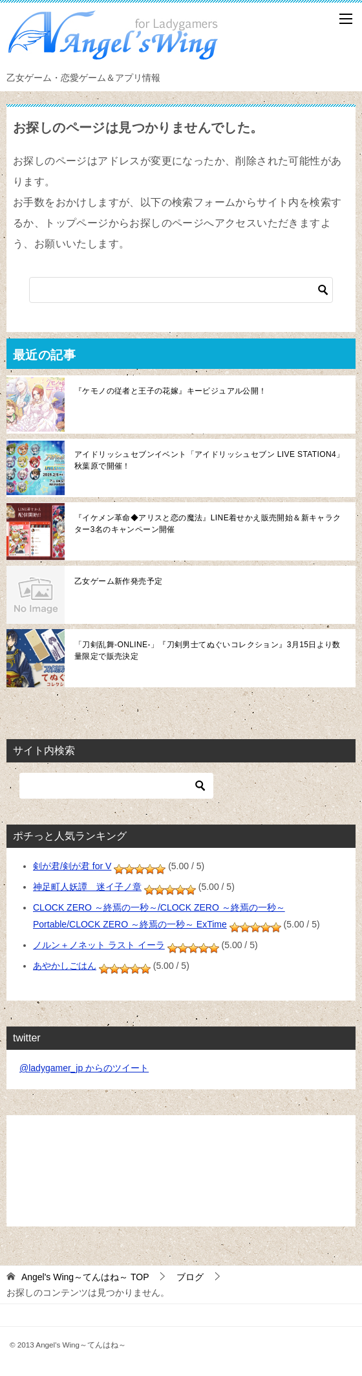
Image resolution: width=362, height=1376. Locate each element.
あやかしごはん (64, 965)
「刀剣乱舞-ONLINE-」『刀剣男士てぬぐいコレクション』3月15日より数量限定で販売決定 (207, 650)
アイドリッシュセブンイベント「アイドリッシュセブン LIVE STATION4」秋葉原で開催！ (209, 460)
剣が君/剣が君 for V (72, 866)
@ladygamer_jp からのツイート (84, 1068)
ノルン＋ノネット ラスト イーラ (99, 945)
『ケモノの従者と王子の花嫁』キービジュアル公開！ (170, 390)
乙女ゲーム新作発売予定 (118, 581)
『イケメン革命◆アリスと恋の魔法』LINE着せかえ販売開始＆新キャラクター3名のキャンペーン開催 (207, 523)
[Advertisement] (181, 1171)
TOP (85, 1277)
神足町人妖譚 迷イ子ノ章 (87, 887)
